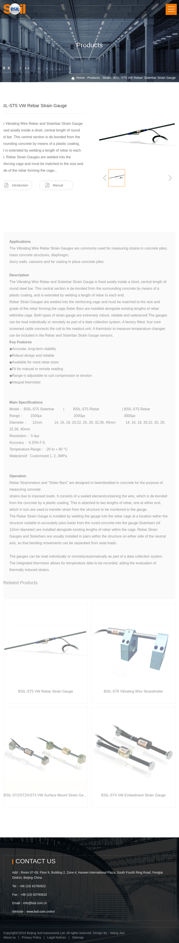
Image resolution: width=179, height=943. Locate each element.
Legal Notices (56, 937)
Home (80, 77)
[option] (89, 41)
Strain (107, 77)
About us (9, 937)
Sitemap (77, 937)
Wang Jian (117, 933)
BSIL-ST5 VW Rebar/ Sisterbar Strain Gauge (144, 77)
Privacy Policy (31, 937)
